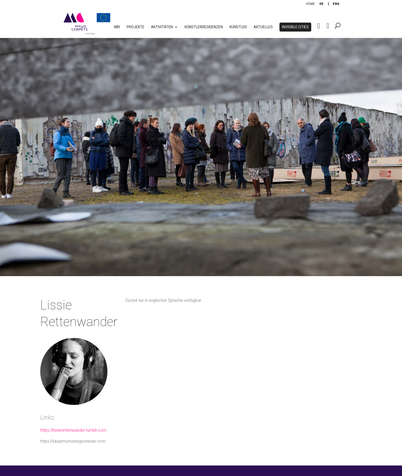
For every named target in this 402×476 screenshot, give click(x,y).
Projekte (135, 27)
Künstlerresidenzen (204, 27)
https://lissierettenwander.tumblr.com (73, 430)
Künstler (238, 27)
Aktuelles (263, 27)
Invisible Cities (295, 27)
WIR (117, 27)
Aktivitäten (162, 27)
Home (310, 3)
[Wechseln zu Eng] (336, 3)
